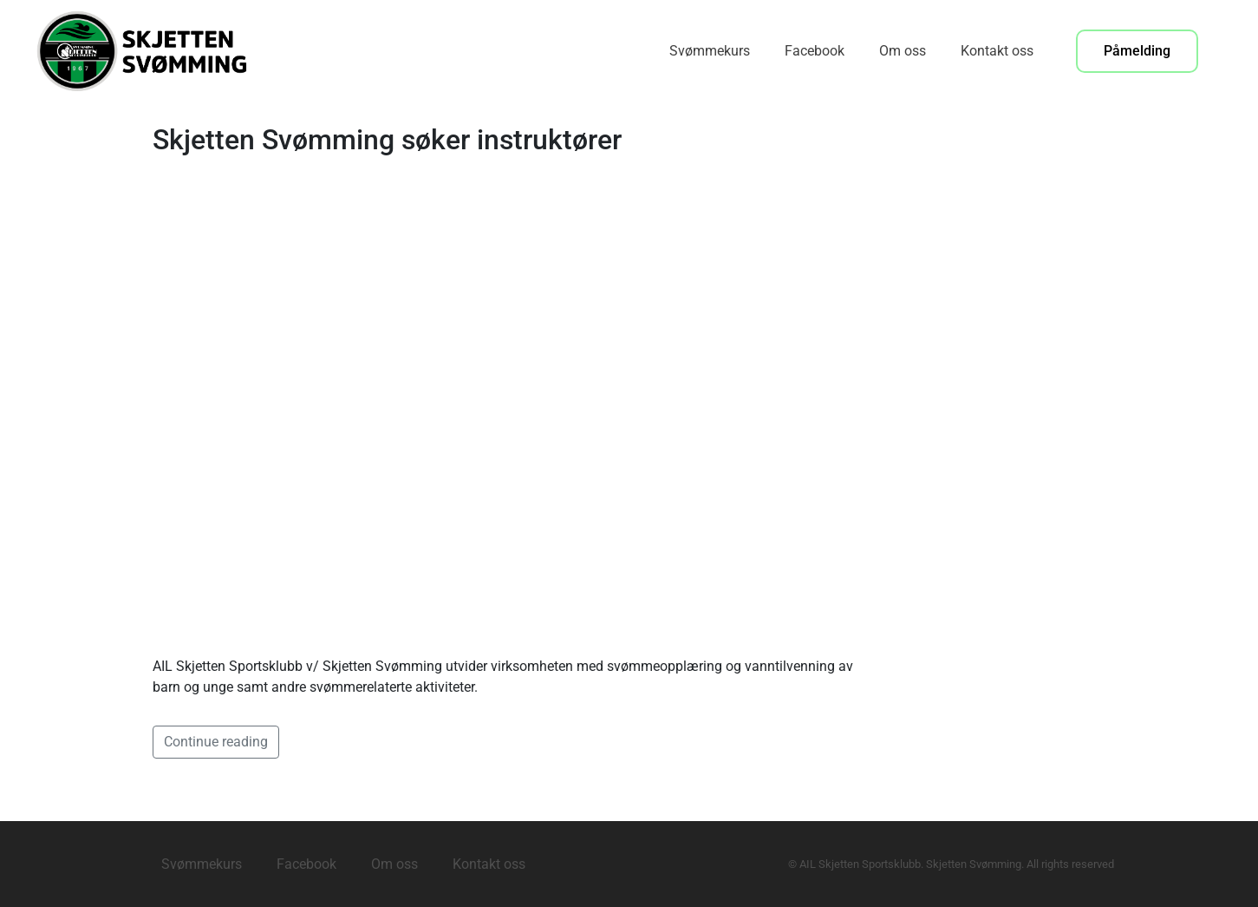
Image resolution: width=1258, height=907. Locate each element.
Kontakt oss (997, 51)
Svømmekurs (709, 51)
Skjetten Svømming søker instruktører (387, 139)
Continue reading (216, 741)
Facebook (814, 51)
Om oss (902, 51)
